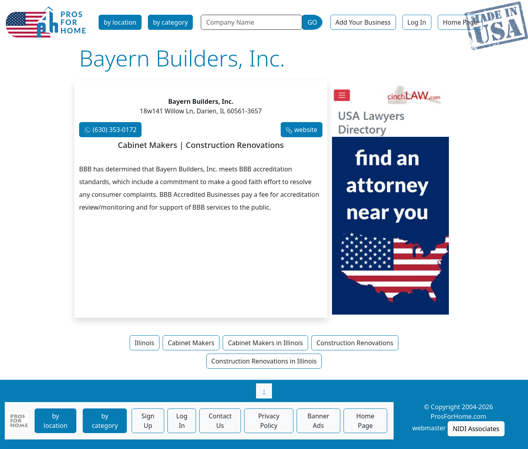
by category (170, 22)
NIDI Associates (476, 428)
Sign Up (148, 421)
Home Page (460, 22)
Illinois (144, 342)
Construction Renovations (354, 342)
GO (312, 22)
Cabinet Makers (191, 342)
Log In (417, 22)
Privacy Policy (268, 421)
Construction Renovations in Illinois (264, 361)
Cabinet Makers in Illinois (265, 342)
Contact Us (220, 421)
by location (120, 22)
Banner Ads (318, 421)
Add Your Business (363, 22)
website (305, 129)
